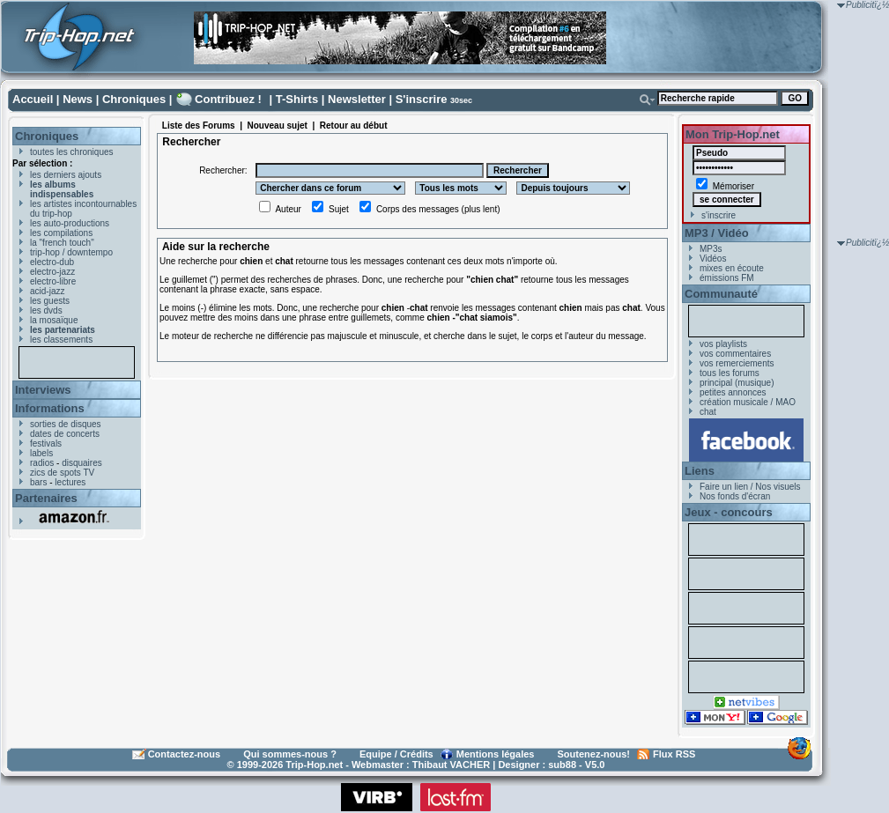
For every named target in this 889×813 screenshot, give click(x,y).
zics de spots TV (62, 472)
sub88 (562, 764)
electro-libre (53, 281)
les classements (61, 339)
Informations (50, 408)
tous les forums (729, 373)
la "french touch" (62, 243)
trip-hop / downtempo (71, 252)
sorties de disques (65, 424)
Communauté (721, 293)
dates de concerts (65, 434)
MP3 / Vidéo (717, 233)
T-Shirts (297, 99)
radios (42, 463)
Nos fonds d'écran (735, 496)
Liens (700, 470)
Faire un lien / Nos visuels (750, 486)
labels (41, 453)
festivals (46, 443)
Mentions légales (495, 754)
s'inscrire (718, 215)
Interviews (43, 389)
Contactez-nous (184, 754)
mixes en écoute (732, 268)
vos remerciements (737, 363)
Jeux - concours (729, 512)
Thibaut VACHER (451, 764)
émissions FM (727, 278)
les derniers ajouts (65, 175)
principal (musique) (737, 383)
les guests (50, 301)
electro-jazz (52, 272)
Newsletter (357, 99)
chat (708, 412)
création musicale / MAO (748, 402)
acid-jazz (47, 291)
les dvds (46, 310)
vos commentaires (735, 353)
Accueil (32, 99)
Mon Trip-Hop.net (732, 134)
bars (38, 482)
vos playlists (723, 344)
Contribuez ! (228, 99)
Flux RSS (674, 754)
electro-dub (52, 262)
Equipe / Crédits (396, 754)
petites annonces (733, 392)
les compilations (61, 233)
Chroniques (134, 99)
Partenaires (46, 498)
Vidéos (713, 258)
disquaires (82, 463)
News (78, 99)
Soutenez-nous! (594, 754)
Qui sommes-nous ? (290, 754)
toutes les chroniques (72, 152)
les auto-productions (69, 223)
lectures (70, 482)
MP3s (711, 249)
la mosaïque (54, 320)
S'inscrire (422, 99)
